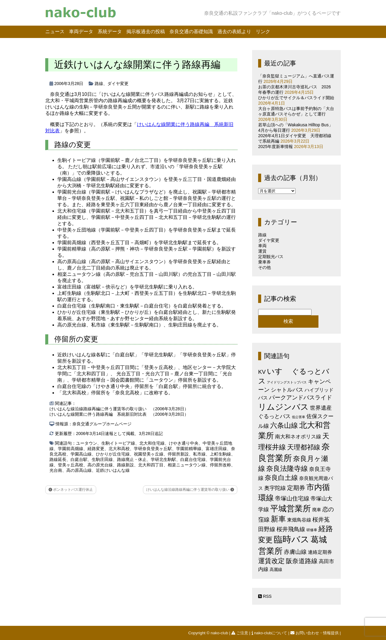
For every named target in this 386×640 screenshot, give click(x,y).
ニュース (55, 31)
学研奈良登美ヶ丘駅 (153, 448)
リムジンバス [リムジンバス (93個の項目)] (283, 406)
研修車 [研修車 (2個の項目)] (311, 530)
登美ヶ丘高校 (70, 464)
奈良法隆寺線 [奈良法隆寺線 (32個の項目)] (287, 468)
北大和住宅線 (152, 443)
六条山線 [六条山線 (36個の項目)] (284, 425)
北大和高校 (119, 448)
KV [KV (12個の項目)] (262, 372)
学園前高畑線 (70, 448)
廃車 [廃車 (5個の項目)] (316, 509)
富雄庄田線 (216, 448)
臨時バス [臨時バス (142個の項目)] (291, 539)
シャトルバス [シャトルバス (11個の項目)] (287, 389)
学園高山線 (81, 454)
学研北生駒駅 (163, 459)
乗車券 (264, 262)
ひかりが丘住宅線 (113, 454)
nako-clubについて (270, 633)
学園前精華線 (188, 448)
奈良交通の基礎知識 (191, 31)
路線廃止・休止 (132, 459)
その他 (264, 267)
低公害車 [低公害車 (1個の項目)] (298, 417)
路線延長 (57, 459)
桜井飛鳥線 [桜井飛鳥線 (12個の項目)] (291, 529)
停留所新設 (178, 454)
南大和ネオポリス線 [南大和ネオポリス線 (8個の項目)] (298, 436)
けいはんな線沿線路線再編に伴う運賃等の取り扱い (190, 489)
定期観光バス (270, 256)
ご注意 (240, 633)
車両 (262, 245)
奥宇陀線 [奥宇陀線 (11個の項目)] (275, 488)
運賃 (262, 251)
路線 (99, 83)
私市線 (199, 454)
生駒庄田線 (102, 459)
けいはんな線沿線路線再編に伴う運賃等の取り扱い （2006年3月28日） (118, 408)
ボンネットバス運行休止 (71, 489)
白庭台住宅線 (193, 459)
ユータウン (86, 443)
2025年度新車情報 (275, 146)
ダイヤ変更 (117, 83)
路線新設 (125, 464)
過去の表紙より (234, 31)
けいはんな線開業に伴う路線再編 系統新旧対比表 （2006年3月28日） (118, 414)
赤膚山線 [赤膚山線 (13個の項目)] (295, 552)
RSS (265, 596)
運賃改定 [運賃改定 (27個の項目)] (271, 561)
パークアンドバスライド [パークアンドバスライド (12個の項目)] (300, 397)
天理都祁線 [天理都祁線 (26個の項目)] (303, 447)
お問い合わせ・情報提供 (315, 633)
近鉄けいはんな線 (113, 470)
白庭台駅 (79, 459)
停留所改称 (220, 464)
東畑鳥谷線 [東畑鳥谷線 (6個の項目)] (299, 519)
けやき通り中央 (183, 443)
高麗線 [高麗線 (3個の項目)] (276, 569)
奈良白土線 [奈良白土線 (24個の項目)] (281, 477)
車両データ (81, 31)
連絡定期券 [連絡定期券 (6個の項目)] (320, 552)
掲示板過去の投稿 (145, 31)
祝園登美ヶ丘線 (148, 454)
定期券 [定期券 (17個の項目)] (296, 487)
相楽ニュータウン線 (187, 464)
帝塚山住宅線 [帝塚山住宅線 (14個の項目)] (292, 498)
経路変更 (95, 448)
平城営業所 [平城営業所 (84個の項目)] (290, 508)
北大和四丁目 (150, 464)
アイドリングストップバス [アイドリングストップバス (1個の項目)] (287, 382)
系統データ (110, 31)
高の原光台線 (100, 464)
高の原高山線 (79, 470)
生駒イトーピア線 (118, 443)
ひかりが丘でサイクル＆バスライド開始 (296, 97)
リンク (263, 31)
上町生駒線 (220, 454)
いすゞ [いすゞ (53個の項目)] (278, 371)
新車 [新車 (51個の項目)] (278, 519)
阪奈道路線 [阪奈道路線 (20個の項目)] (302, 560)
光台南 (55, 470)
